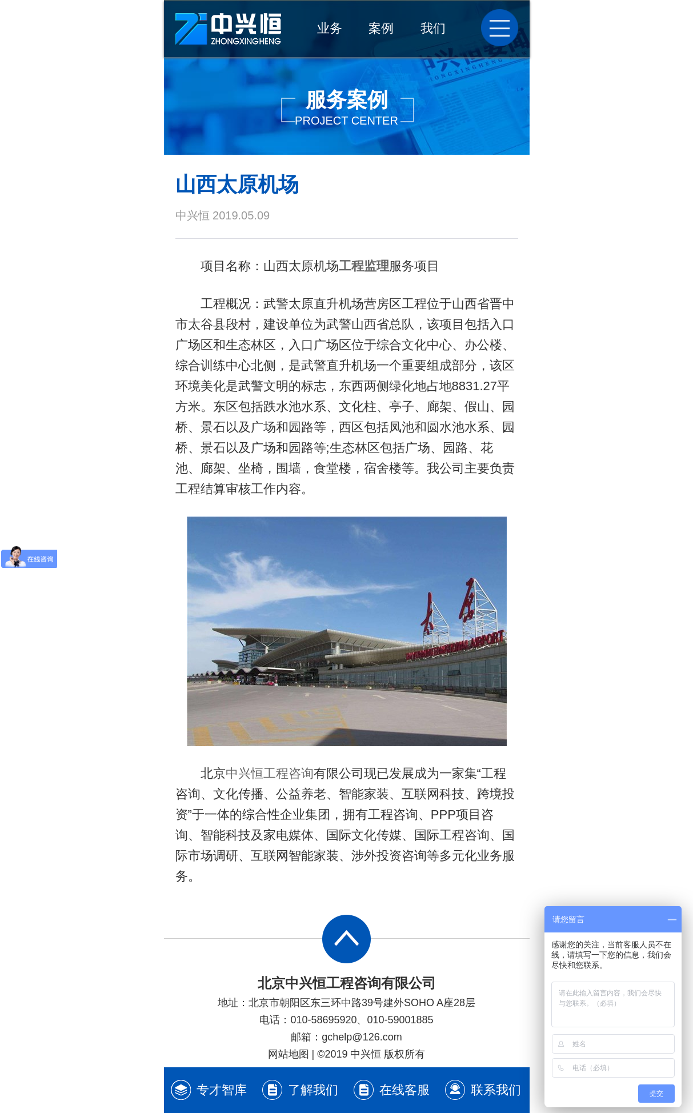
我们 (433, 28)
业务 (329, 28)
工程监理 (364, 266)
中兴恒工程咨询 (270, 773)
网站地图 (288, 1054)
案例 (381, 28)
